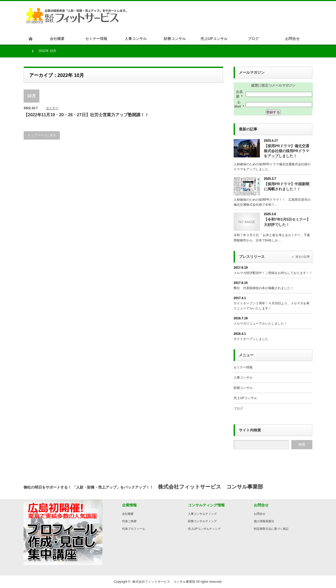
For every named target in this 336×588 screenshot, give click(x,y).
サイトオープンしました (251, 339)
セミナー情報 (243, 367)
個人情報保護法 (264, 521)
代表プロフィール (133, 528)
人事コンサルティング (202, 513)
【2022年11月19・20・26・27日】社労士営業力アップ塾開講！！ (86, 115)
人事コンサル (243, 377)
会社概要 (128, 513)
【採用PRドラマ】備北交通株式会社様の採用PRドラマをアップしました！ (286, 151)
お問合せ (259, 513)
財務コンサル (243, 388)
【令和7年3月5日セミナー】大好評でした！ (287, 221)
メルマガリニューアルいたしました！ (260, 323)
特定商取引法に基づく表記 (271, 528)
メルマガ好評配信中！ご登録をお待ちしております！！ (273, 273)
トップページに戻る (42, 135)
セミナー (52, 108)
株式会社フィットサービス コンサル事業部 (163, 582)
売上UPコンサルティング (204, 528)
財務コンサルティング (202, 521)
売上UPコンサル (245, 398)
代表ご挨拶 (129, 521)
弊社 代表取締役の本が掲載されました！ (263, 288)
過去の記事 (302, 256)
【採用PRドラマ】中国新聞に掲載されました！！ (286, 186)
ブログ (238, 408)
